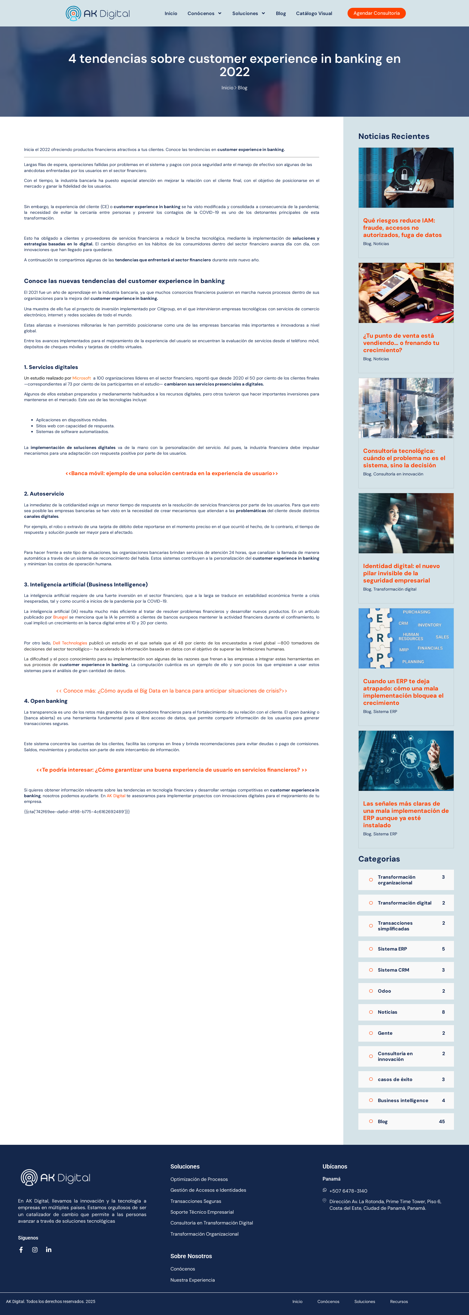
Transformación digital (394, 589)
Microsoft (81, 378)
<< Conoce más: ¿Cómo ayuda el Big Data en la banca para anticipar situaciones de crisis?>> (171, 690)
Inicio (171, 13)
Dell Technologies (70, 643)
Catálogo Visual (314, 13)
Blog (281, 13)
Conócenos (205, 13)
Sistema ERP (385, 711)
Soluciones (249, 13)
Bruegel (61, 617)
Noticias (381, 243)
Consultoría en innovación (398, 474)
